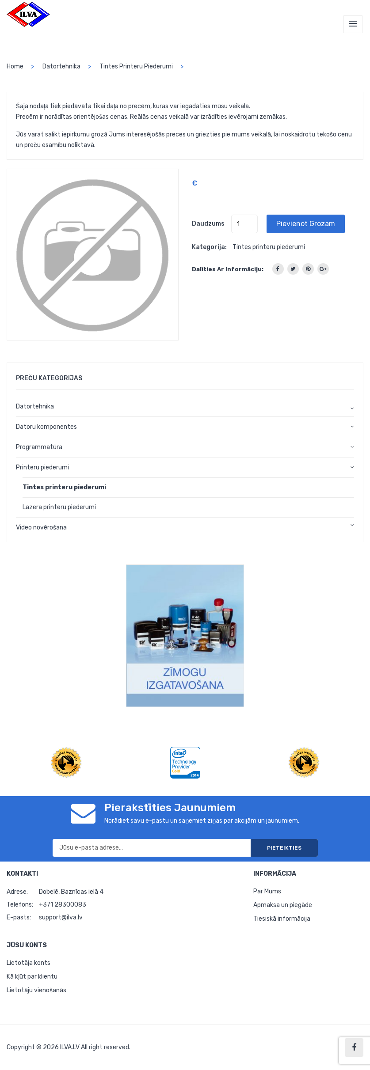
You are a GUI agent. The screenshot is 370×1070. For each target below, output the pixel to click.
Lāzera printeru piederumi (59, 507)
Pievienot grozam (305, 223)
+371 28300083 (62, 904)
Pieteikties (284, 848)
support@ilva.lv (61, 917)
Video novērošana (41, 527)
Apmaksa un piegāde (282, 905)
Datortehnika (61, 66)
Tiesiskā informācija (281, 919)
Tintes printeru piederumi (136, 66)
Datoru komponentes (46, 427)
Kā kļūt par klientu (32, 976)
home (15, 66)
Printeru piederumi (42, 467)
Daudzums (208, 223)
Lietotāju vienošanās (36, 990)
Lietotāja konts (28, 963)
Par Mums (267, 891)
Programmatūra (39, 447)
